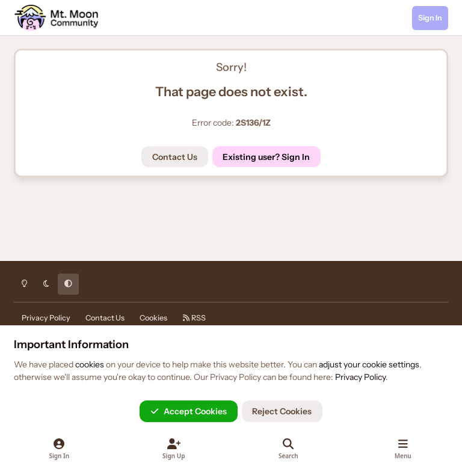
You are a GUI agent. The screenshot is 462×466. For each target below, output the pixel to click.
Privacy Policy (46, 317)
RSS (194, 317)
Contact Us (174, 157)
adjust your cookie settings (369, 364)
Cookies (153, 317)
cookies (89, 364)
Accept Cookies (188, 411)
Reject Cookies (282, 411)
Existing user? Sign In (266, 157)
